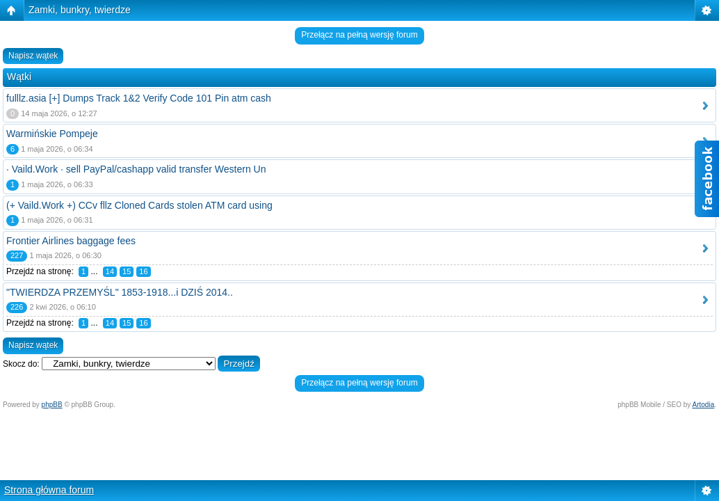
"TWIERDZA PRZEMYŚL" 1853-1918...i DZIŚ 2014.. (119, 292)
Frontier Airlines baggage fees (71, 240)
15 (126, 271)
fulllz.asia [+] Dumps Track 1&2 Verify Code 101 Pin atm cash (138, 98)
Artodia (704, 404)
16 (143, 271)
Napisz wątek (33, 56)
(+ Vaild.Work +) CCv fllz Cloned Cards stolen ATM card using (139, 205)
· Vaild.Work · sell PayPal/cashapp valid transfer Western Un (136, 169)
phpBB (52, 404)
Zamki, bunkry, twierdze (80, 9)
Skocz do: (21, 364)
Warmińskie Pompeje (52, 133)
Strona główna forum (49, 489)
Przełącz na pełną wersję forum (359, 35)
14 (110, 271)
